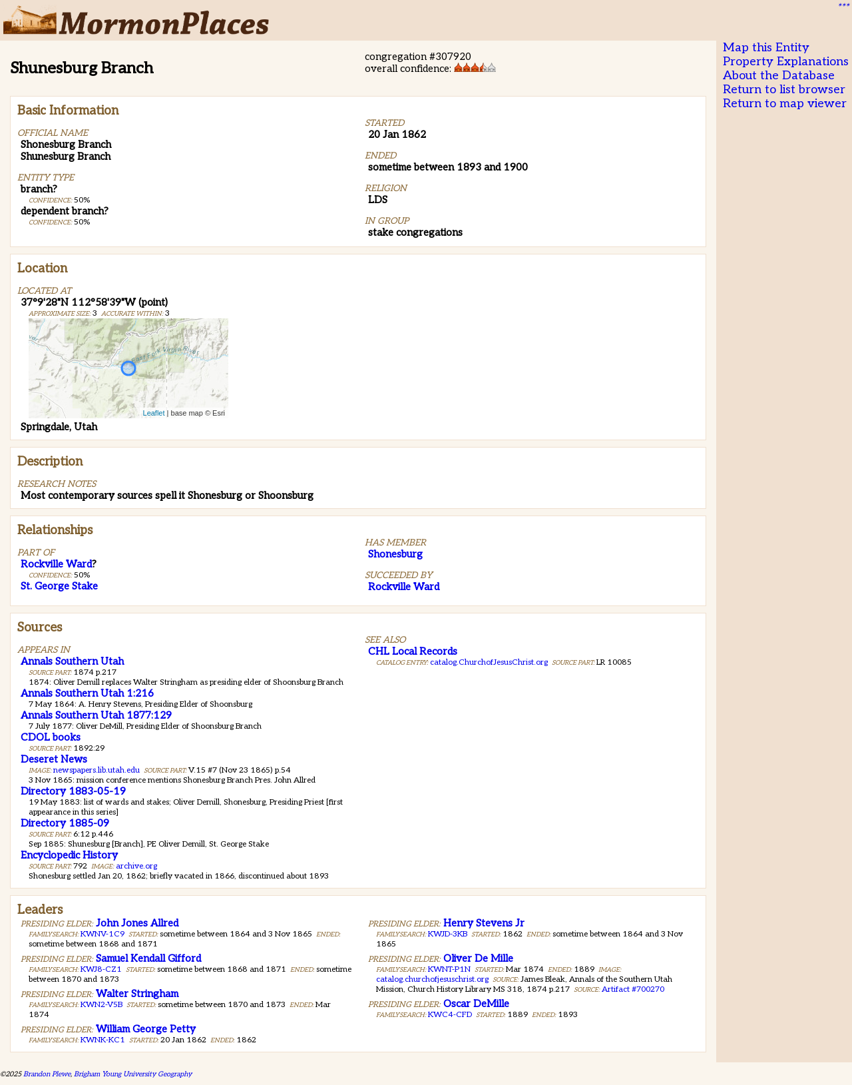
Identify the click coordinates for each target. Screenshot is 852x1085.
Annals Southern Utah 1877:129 (96, 715)
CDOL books (51, 737)
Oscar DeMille (476, 1004)
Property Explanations (786, 62)
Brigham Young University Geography (133, 1074)
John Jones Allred (137, 923)
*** (843, 7)
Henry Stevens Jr (484, 923)
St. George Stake (59, 586)
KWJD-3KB (447, 934)
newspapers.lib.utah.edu (96, 770)
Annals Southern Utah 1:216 (87, 693)
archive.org (136, 866)
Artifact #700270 (633, 989)
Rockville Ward (56, 564)
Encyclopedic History (69, 855)
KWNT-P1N (449, 969)
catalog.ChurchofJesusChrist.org (489, 662)
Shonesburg (395, 554)
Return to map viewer (785, 104)
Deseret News (54, 759)
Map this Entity (766, 48)
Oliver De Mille (478, 958)
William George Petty (146, 1029)
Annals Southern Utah (72, 661)
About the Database (779, 76)
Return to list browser (784, 90)
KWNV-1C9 (102, 934)
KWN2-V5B (101, 1005)
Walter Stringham (137, 994)
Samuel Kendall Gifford (148, 958)
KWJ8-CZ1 (101, 969)
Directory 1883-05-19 (73, 791)
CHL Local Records (412, 651)
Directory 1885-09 (65, 823)
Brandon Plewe (47, 1074)
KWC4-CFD (450, 1015)
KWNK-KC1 (103, 1040)
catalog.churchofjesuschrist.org (432, 979)
